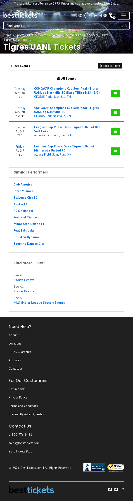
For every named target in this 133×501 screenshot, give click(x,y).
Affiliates (15, 360)
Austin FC (21, 204)
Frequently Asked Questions (28, 414)
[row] (66, 92)
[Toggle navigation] (124, 16)
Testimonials (17, 389)
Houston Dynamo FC (28, 237)
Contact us (16, 369)
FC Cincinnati (23, 211)
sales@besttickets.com (24, 443)
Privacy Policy (18, 397)
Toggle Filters (110, 66)
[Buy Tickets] (115, 93)
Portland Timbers (26, 217)
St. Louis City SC (25, 198)
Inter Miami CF (24, 191)
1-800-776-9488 (20, 435)
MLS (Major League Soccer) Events (39, 303)
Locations (15, 343)
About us (15, 335)
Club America (23, 184)
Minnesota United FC (29, 224)
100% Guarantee (20, 352)
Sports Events (24, 280)
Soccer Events (24, 291)
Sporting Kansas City (29, 244)
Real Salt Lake (24, 230)
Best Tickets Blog (20, 451)
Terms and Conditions (23, 406)
